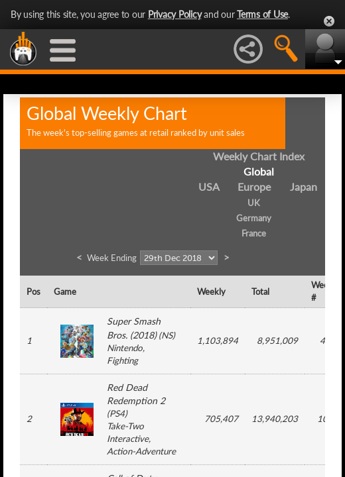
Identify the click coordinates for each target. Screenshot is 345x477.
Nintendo (125, 348)
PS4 (117, 413)
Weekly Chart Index (259, 156)
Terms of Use (262, 14)
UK (253, 202)
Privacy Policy (175, 14)
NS (166, 335)
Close (329, 21)
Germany (253, 218)
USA (209, 186)
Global (258, 171)
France (254, 233)
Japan (303, 186)
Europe (254, 186)
